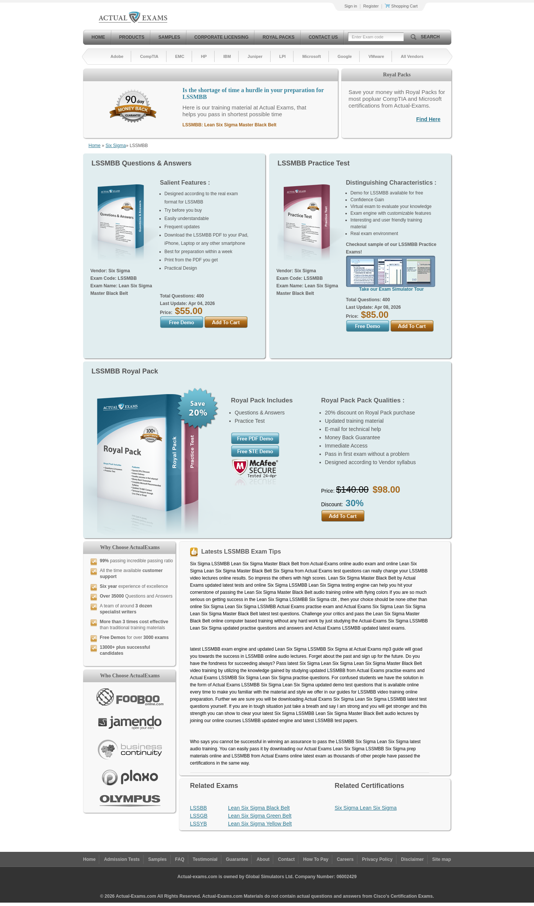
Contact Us (323, 37)
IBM (227, 56)
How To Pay (315, 859)
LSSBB (198, 808)
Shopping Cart (401, 6)
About (263, 859)
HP (204, 56)
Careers (345, 859)
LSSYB (198, 824)
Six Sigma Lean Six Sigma (366, 808)
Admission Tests (122, 859)
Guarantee (237, 859)
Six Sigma (116, 145)
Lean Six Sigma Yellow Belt (260, 824)
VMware (376, 56)
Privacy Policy (377, 859)
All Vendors (412, 56)
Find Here (428, 119)
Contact (286, 859)
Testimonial (205, 859)
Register (371, 6)
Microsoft (311, 56)
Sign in (351, 6)
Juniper (255, 56)
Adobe (116, 56)
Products (131, 37)
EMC (179, 56)
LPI (282, 56)
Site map (441, 859)
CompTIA (149, 56)
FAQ (180, 859)
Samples (169, 37)
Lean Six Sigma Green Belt (260, 816)
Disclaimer (412, 859)
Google (344, 56)
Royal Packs (279, 37)
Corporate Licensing (221, 37)
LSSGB (199, 816)
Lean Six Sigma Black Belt (259, 808)
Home (98, 37)
